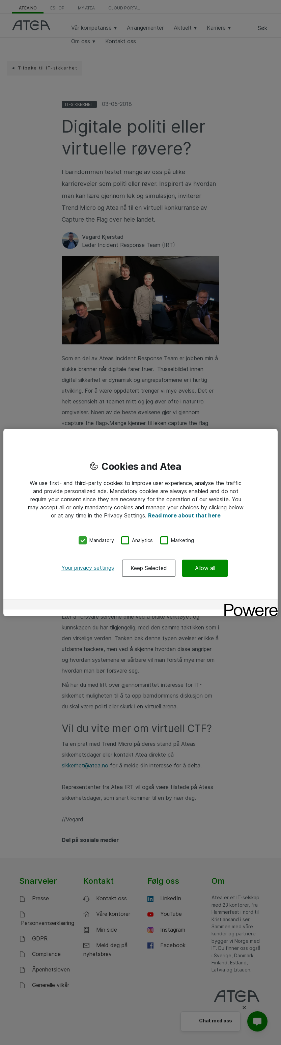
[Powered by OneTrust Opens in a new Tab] (248, 605)
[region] (140, 522)
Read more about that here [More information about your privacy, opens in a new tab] (184, 515)
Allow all (205, 567)
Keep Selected (149, 567)
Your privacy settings (87, 567)
